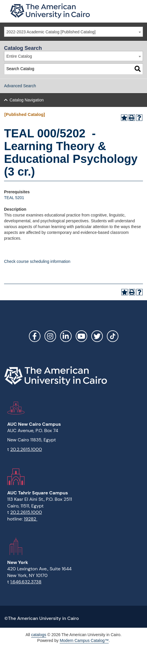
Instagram (50, 336)
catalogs (38, 634)
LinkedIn (66, 336)
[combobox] (73, 32)
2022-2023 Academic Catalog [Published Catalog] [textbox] (51, 32)
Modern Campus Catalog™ (84, 640)
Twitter (97, 336)
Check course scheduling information (37, 261)
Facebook (34, 336)
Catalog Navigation (27, 100)
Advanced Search (20, 85)
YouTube (81, 336)
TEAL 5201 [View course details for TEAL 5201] (14, 197)
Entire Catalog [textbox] (19, 56)
